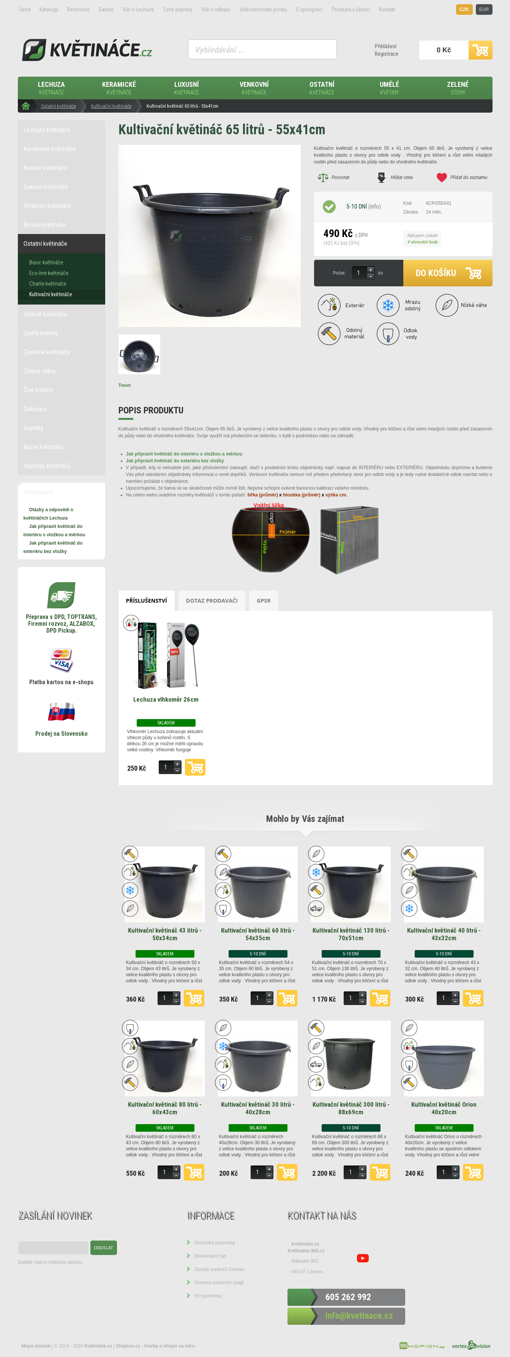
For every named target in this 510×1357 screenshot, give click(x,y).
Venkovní (254, 88)
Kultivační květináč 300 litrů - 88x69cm (351, 1108)
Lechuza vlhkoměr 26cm (166, 699)
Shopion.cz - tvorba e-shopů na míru (155, 1346)
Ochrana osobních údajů (219, 1282)
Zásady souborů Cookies (219, 1269)
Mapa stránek (36, 1346)
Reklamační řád (210, 1256)
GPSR (264, 600)
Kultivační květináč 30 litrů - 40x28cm (258, 1108)
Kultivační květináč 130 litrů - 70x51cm (351, 934)
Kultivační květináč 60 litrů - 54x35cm (258, 934)
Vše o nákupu (215, 9)
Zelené (458, 88)
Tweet (124, 385)
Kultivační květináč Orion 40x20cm (444, 1108)
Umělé (389, 88)
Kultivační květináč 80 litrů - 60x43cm (165, 1108)
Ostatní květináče (58, 106)
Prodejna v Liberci (351, 9)
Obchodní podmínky (214, 1242)
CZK (464, 9)
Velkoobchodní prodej (263, 9)
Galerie (106, 9)
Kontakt (387, 9)
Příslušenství (146, 600)
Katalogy (48, 9)
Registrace (386, 53)
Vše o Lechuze (138, 9)
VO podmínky (208, 1296)
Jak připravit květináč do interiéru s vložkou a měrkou (184, 454)
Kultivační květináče (111, 106)
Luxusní (187, 88)
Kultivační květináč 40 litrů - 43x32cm (444, 934)
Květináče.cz (305, 1244)
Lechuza (51, 88)
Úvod (24, 9)
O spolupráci (309, 9)
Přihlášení (385, 46)
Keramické (119, 88)
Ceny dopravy (177, 9)
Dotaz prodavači (212, 600)
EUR (484, 9)
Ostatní (322, 88)
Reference (78, 9)
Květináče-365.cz (306, 1250)
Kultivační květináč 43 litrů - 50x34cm (165, 934)
